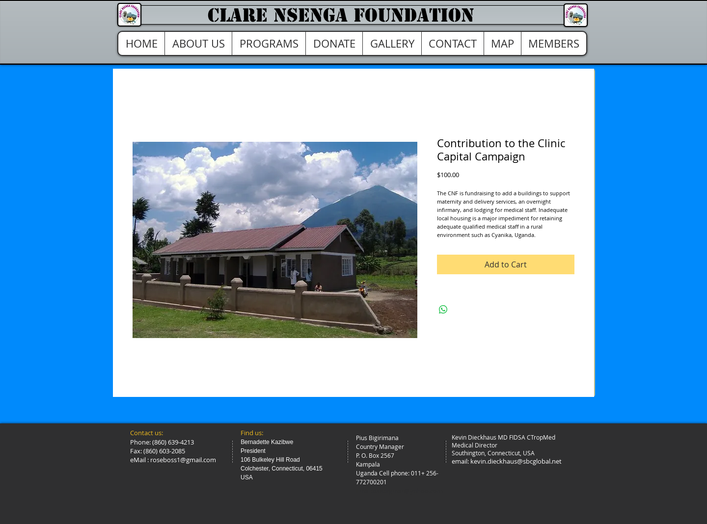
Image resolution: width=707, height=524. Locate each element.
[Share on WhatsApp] (443, 309)
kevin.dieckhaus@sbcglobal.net (516, 461)
